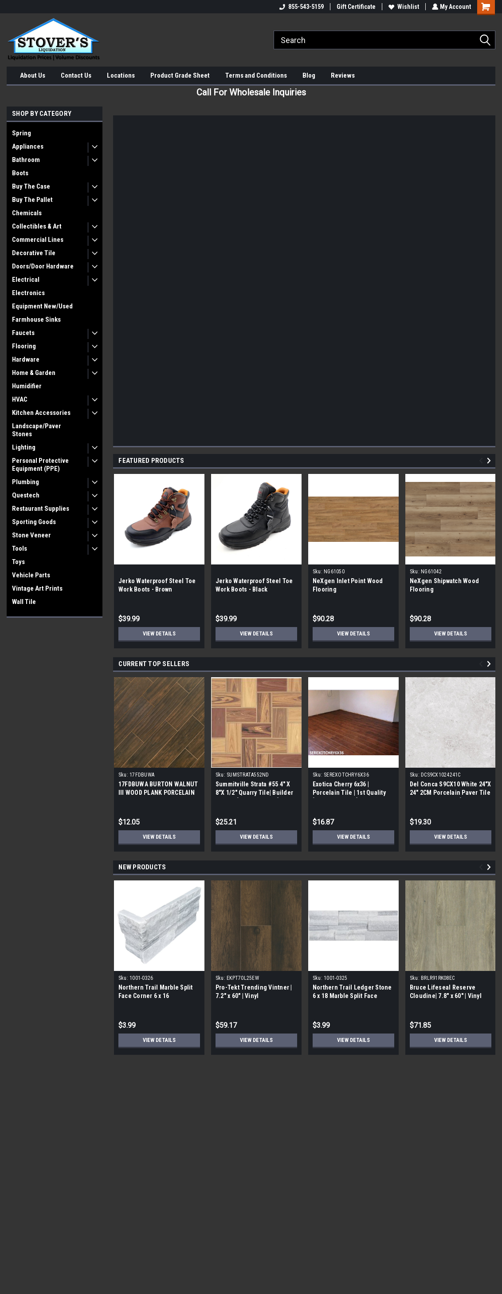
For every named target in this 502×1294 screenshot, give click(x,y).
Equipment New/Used (42, 306)
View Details (159, 633)
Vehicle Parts (31, 575)
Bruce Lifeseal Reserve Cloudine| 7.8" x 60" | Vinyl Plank (446, 996)
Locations (121, 75)
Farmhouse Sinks (36, 320)
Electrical (25, 280)
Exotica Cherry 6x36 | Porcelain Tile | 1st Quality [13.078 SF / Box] (349, 793)
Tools (19, 548)
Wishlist (403, 6)
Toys (18, 562)
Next (490, 461)
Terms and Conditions (256, 75)
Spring (21, 133)
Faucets (23, 333)
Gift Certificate (355, 6)
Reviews (343, 75)
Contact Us (76, 75)
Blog (308, 75)
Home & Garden (33, 373)
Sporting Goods (34, 522)
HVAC (19, 399)
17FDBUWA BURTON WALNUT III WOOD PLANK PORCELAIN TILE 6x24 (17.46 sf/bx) (158, 793)
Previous (482, 461)
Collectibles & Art (37, 226)
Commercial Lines (37, 240)
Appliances (27, 146)
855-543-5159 (300, 6)
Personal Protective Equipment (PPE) (40, 465)
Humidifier (27, 386)
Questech (25, 495)
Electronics (28, 293)
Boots (20, 173)
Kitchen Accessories (41, 413)
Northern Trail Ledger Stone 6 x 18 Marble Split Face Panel (352, 996)
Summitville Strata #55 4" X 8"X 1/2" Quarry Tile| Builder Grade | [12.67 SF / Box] (254, 793)
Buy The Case (31, 186)
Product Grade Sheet (180, 75)
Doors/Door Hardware (43, 266)
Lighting (23, 447)
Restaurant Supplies (40, 509)
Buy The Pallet (32, 200)
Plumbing (25, 482)
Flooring (24, 346)
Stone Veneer (31, 535)
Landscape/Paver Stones (36, 430)
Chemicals (27, 213)
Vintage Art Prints (37, 588)
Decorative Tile (33, 253)
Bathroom (26, 160)
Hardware (25, 359)
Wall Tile (24, 602)
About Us (32, 75)
